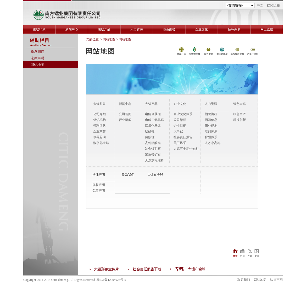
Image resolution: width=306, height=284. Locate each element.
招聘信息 (211, 120)
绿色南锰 (169, 29)
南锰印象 (39, 29)
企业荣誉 (99, 131)
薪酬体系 (211, 137)
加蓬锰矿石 (153, 154)
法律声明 (37, 58)
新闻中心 (71, 29)
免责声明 (98, 190)
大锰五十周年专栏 (186, 149)
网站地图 (37, 65)
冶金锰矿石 (153, 149)
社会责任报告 (183, 137)
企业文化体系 (183, 114)
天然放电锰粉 (154, 160)
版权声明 (98, 185)
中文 (260, 5)
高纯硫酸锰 (153, 143)
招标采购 (234, 29)
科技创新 (239, 120)
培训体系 (211, 131)
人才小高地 (212, 143)
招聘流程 (211, 114)
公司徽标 (180, 120)
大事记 (178, 131)
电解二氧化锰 (154, 120)
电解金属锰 (153, 114)
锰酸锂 (149, 131)
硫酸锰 (149, 137)
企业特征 (180, 125)
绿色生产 (239, 114)
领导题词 (99, 137)
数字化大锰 (101, 143)
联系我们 (37, 51)
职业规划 (211, 125)
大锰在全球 (155, 174)
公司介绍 (99, 114)
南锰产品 (104, 29)
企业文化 (201, 29)
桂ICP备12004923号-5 (111, 280)
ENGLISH (273, 5)
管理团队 (99, 125)
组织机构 (99, 120)
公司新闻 (125, 114)
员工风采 (180, 143)
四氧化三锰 (153, 125)
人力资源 (136, 29)
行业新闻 (125, 120)
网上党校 (266, 29)
